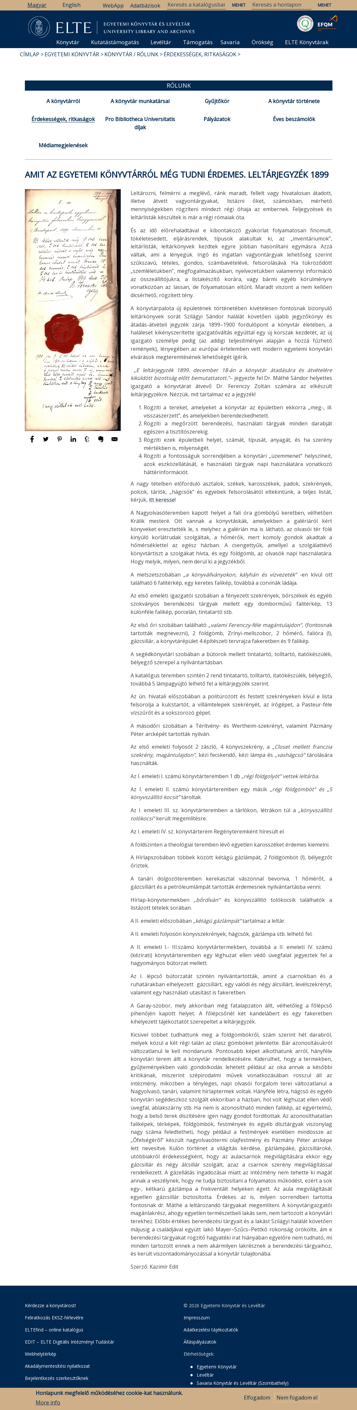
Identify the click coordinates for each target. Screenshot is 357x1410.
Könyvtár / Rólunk (131, 54)
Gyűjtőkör (217, 101)
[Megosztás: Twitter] (46, 442)
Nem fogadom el (297, 1398)
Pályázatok (217, 119)
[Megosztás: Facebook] (32, 442)
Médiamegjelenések (63, 145)
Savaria (230, 42)
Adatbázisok (145, 5)
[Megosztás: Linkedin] (74, 442)
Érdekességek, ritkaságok (200, 54)
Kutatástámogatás (115, 42)
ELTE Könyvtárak (307, 42)
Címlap (29, 54)
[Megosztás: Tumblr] (87, 442)
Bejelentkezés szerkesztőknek (56, 1378)
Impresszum (197, 1317)
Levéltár (161, 42)
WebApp (113, 5)
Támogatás (198, 42)
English (71, 5)
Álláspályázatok (200, 1342)
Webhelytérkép (40, 1354)
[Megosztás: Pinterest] (60, 442)
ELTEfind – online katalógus (54, 1330)
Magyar (36, 5)
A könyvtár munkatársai (140, 101)
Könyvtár (67, 42)
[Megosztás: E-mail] (114, 442)
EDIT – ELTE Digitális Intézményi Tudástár (69, 1342)
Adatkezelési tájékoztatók (211, 1330)
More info (48, 1402)
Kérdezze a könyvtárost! (50, 1305)
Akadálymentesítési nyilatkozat (57, 1366)
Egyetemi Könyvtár (72, 54)
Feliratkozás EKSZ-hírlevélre (54, 1317)
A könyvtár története (294, 101)
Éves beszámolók (294, 119)
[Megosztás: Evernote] (101, 442)
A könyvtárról (63, 101)
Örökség (262, 42)
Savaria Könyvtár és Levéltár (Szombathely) (243, 1383)
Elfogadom (257, 1398)
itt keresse (162, 499)
